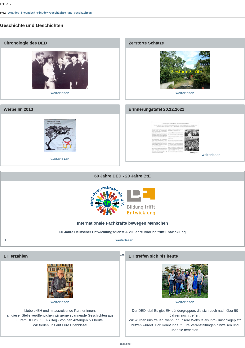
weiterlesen (60, 93)
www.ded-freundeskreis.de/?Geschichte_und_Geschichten (50, 12)
